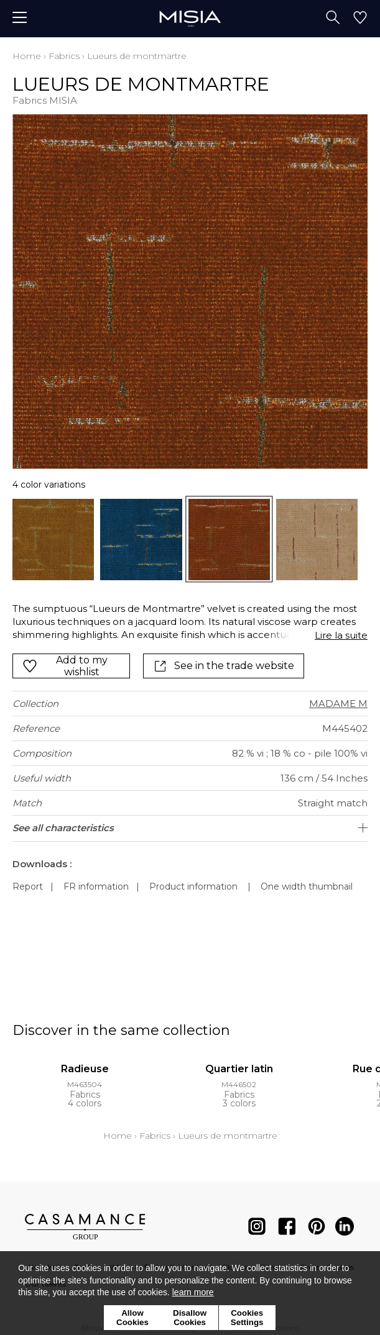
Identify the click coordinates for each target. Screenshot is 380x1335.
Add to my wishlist (65, 666)
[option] (53, 539)
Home (26, 56)
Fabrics (64, 56)
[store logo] (190, 18)
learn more (193, 1292)
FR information (96, 886)
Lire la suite (341, 635)
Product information (193, 886)
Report (27, 886)
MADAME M (338, 703)
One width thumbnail (307, 886)
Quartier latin (239, 1069)
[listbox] (190, 539)
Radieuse (85, 1069)
